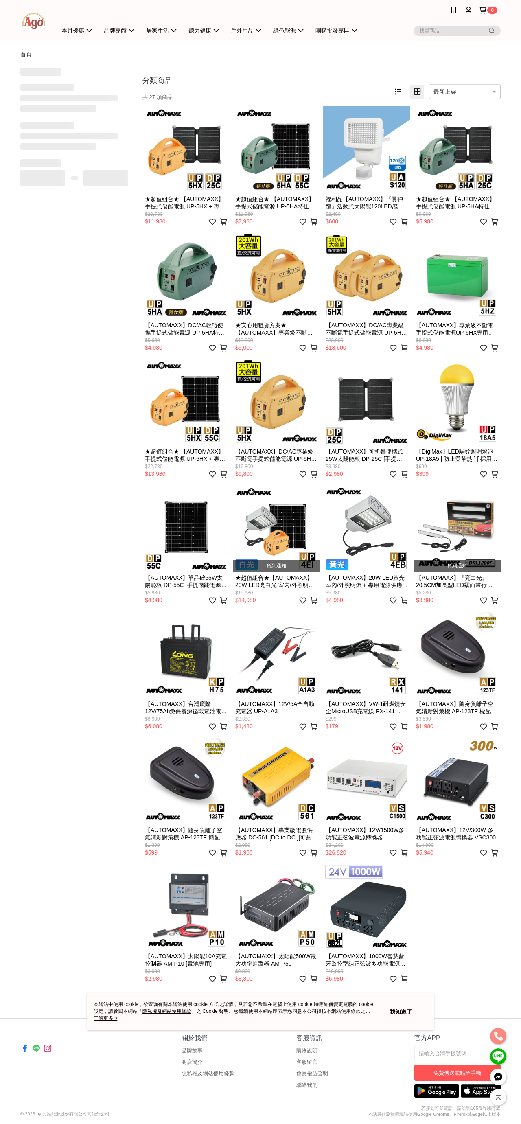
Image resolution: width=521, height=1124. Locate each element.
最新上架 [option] (444, 91)
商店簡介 (192, 1062)
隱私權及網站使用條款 (208, 1073)
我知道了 (401, 1011)
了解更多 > (105, 1018)
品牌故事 (192, 1050)
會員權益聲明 (312, 1073)
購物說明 (306, 1050)
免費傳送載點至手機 (457, 1073)
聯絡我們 (306, 1085)
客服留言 (306, 1062)
